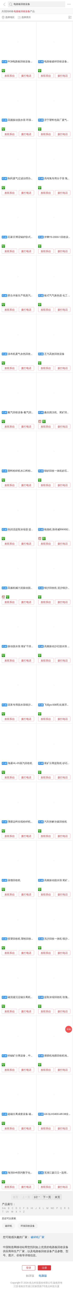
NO (52, 1208)
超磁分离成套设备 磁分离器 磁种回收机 (30, 1114)
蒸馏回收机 (14, 880)
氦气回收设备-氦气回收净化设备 (26, 412)
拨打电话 (26, 75)
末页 (57, 1197)
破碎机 (8, 1226)
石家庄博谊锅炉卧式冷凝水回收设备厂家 (30, 237)
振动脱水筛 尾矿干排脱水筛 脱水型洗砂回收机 (34, 646)
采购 (69, 1029)
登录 (28, 1267)
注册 (44, 1267)
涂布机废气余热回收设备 (22, 353)
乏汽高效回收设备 (54, 353)
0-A (4, 1208)
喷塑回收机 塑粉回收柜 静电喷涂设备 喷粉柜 (33, 938)
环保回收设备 (28, 1226)
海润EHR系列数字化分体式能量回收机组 (30, 1172)
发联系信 (9, 75)
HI (32, 1208)
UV (7, 1212)
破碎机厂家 (37, 1237)
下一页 (47, 1197)
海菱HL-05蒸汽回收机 (20, 763)
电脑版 (43, 1275)
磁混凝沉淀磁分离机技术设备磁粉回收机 (30, 997)
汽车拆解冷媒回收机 (55, 821)
